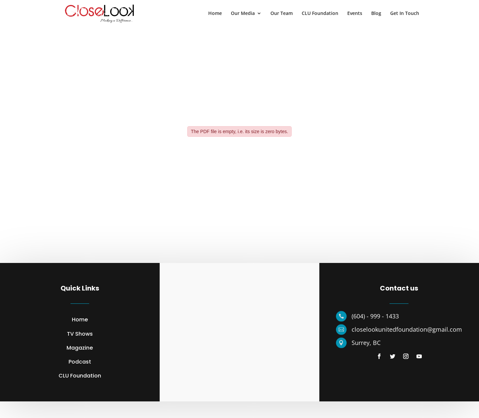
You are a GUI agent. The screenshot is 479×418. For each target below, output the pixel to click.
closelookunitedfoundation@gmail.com (407, 329)
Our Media (243, 13)
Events (354, 13)
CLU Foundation (320, 13)
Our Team (281, 13)
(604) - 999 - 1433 (375, 316)
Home (215, 13)
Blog (376, 13)
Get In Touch (404, 13)
